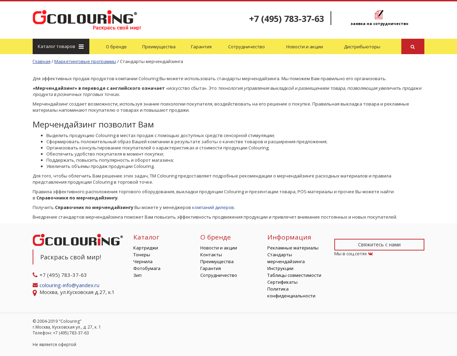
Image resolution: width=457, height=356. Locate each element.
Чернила (143, 261)
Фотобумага (146, 268)
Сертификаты (282, 282)
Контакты (211, 254)
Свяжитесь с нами (379, 244)
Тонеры (141, 254)
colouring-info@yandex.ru (70, 285)
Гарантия (201, 47)
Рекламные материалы (293, 248)
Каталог (60, 46)
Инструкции (280, 268)
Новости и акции (304, 47)
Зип (137, 275)
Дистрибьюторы (362, 47)
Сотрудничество (246, 47)
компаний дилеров (213, 207)
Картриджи (145, 248)
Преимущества (159, 47)
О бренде (116, 47)
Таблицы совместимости (294, 275)
